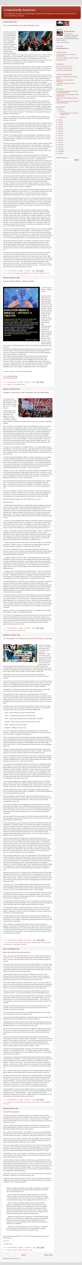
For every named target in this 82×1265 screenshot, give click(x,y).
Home (23, 1255)
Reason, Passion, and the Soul (64, 66)
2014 (59, 142)
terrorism (48, 942)
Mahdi (37, 273)
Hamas (29, 1102)
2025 (59, 120)
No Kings (19, 630)
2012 (59, 146)
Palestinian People (36, 942)
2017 (59, 135)
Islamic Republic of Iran (26, 273)
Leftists (20, 1250)
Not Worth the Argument (11, 1112)
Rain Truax (25, 1250)
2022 (59, 126)
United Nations (17, 944)
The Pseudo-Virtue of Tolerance (64, 70)
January (62, 117)
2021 (59, 129)
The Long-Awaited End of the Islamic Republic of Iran (21, 25)
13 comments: (28, 1247)
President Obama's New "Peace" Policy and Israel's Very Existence (67, 102)
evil (14, 942)
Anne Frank (10, 942)
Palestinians (6, 1103)
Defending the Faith (61, 60)
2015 (59, 140)
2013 (59, 144)
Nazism (28, 942)
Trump (24, 630)
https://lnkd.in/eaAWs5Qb (10, 378)
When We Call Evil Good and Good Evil (16, 952)
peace (48, 273)
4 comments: (27, 270)
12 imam (9, 273)
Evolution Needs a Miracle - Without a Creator (18, 281)
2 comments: (27, 628)
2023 (59, 124)
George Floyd (19, 1102)
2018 (59, 133)
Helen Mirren (14, 1250)
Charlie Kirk (10, 1102)
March (61, 111)
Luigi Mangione (47, 1102)
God (13, 384)
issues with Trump (11, 630)
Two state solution (7, 944)
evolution (9, 384)
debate (9, 1250)
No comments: (28, 940)
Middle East (43, 273)
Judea (24, 942)
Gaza (17, 942)
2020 (59, 131)
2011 (59, 149)
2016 (59, 138)
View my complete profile (62, 42)
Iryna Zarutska (35, 1102)
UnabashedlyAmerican (62, 48)
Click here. (6, 1241)
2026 (59, 109)
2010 (59, 151)
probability (17, 384)
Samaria (43, 942)
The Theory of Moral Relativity (64, 68)
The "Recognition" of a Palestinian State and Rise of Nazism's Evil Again (27, 638)
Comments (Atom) (14, 1258)
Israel (33, 273)
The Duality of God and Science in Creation (67, 58)
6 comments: (27, 382)
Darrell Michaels (70, 31)
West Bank (24, 944)
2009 (59, 153)
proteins (23, 384)
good (25, 1102)
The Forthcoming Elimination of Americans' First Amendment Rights (67, 92)
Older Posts (48, 1255)
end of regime (15, 273)
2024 (59, 122)
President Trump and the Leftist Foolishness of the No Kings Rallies (26, 392)
